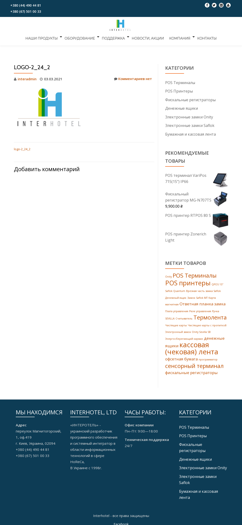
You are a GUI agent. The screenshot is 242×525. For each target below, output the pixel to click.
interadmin (27, 79)
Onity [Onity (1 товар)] (168, 276)
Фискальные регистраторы (190, 99)
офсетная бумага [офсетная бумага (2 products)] (181, 357)
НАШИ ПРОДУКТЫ (44, 37)
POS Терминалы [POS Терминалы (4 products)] (195, 275)
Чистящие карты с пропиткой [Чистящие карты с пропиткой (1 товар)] (207, 324)
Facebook (121, 521)
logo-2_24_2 (22, 149)
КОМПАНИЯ (178, 37)
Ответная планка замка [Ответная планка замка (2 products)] (203, 303)
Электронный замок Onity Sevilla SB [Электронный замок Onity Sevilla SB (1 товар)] (188, 330)
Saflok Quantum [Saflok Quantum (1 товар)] (175, 290)
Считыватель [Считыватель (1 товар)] (184, 317)
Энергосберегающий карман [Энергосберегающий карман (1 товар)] (184, 337)
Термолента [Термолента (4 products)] (210, 316)
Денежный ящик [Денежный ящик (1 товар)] (175, 297)
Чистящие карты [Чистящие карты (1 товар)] (176, 324)
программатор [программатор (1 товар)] (208, 358)
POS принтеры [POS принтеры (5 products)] (188, 282)
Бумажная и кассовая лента (190, 133)
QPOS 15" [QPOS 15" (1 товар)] (217, 283)
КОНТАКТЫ (204, 37)
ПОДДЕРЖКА (114, 37)
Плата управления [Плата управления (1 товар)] (176, 310)
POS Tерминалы (180, 82)
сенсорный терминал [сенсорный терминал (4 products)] (194, 364)
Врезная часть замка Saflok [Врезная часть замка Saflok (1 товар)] (203, 290)
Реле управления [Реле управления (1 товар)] (200, 310)
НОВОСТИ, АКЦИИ (148, 37)
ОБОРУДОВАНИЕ (81, 37)
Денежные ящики (181, 108)
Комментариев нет (132, 78)
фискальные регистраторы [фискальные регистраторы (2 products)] (191, 371)
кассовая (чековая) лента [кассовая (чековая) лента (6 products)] (191, 347)
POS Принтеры (179, 91)
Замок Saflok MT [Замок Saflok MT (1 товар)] (197, 297)
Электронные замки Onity (189, 116)
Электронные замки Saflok (189, 125)
